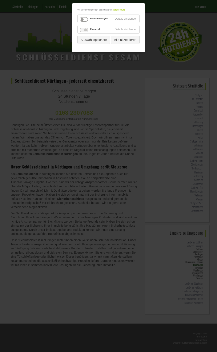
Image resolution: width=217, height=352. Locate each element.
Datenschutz (118, 10)
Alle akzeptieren (125, 40)
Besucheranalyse (99, 18)
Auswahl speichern (94, 40)
